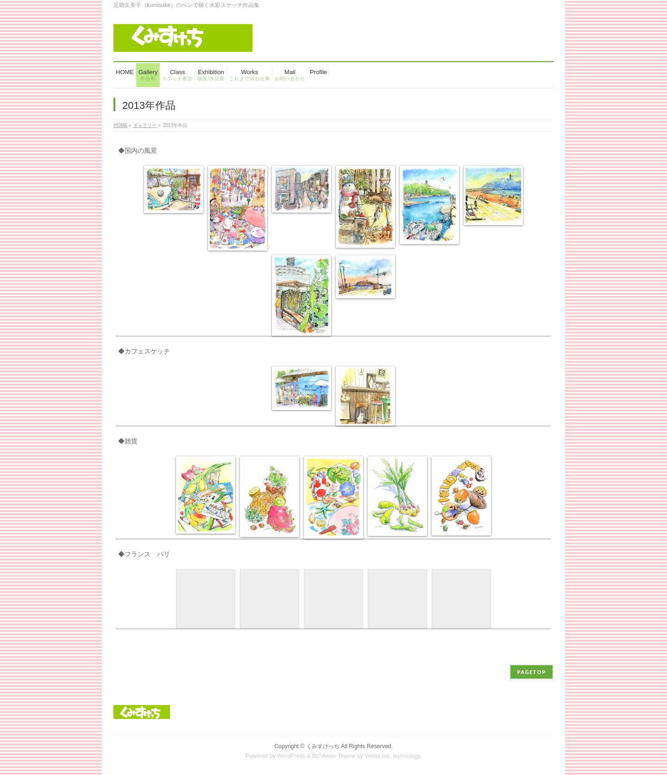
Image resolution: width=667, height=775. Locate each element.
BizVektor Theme (334, 756)
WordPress (291, 756)
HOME (120, 125)
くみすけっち (323, 746)
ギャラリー (145, 125)
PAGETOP (531, 672)
